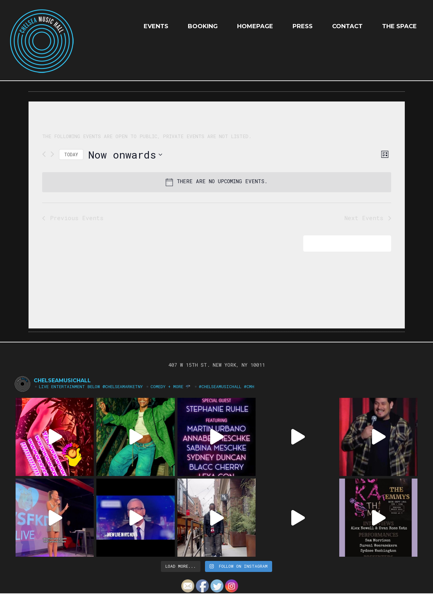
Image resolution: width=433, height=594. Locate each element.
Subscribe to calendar (342, 243)
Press (303, 26)
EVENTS (156, 26)
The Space (399, 26)
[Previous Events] (44, 154)
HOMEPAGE (255, 26)
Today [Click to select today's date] (71, 154)
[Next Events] (52, 154)
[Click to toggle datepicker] (125, 154)
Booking (203, 26)
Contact (347, 26)
